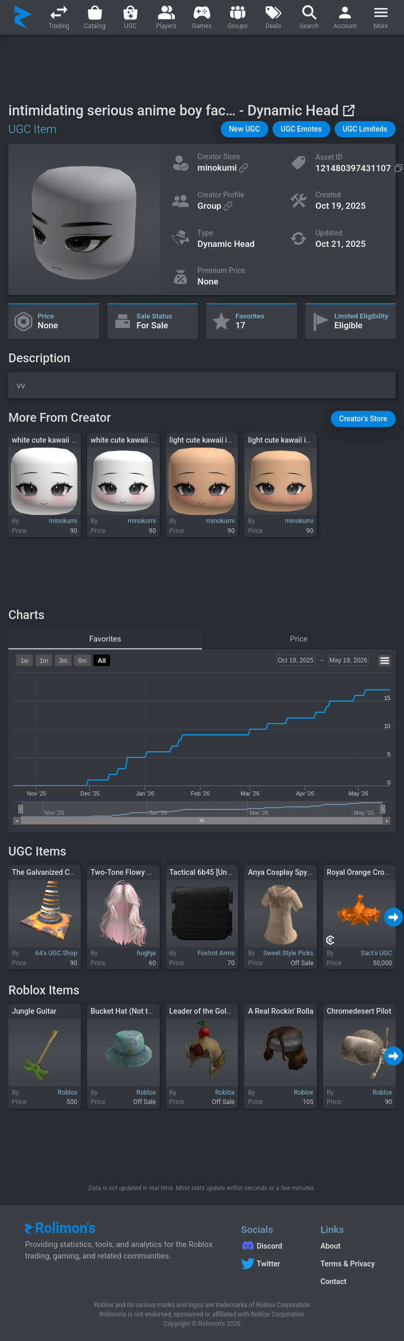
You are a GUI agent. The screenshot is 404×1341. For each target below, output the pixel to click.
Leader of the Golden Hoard (214, 1011)
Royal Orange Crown (360, 872)
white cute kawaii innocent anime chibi (76, 440)
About (330, 1246)
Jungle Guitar (34, 1011)
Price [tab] (299, 639)
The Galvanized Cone (47, 872)
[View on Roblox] (348, 110)
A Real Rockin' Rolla (280, 1011)
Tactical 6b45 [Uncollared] (212, 872)
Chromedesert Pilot (359, 1011)
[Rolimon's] (23, 17)
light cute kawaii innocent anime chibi (231, 440)
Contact (333, 1281)
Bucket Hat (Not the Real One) (141, 1011)
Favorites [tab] (105, 639)
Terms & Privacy (347, 1264)
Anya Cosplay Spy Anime (289, 872)
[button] (244, 129)
